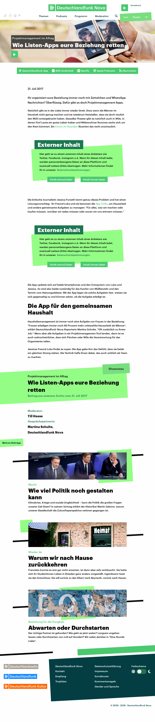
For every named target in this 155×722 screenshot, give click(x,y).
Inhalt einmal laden (61, 179)
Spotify (83, 70)
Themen (43, 16)
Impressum (101, 671)
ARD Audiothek (62, 70)
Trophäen (61, 681)
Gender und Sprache (107, 686)
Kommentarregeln (105, 681)
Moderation (102, 16)
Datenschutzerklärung (108, 666)
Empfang (60, 676)
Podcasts (61, 16)
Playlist (136, 17)
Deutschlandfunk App (33, 70)
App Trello (101, 203)
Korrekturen (102, 676)
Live (126, 17)
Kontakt (60, 671)
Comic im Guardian (66, 126)
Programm (81, 16)
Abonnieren (127, 70)
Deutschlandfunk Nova (68, 666)
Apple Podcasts (104, 70)
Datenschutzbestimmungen (73, 169)
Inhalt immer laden (94, 179)
